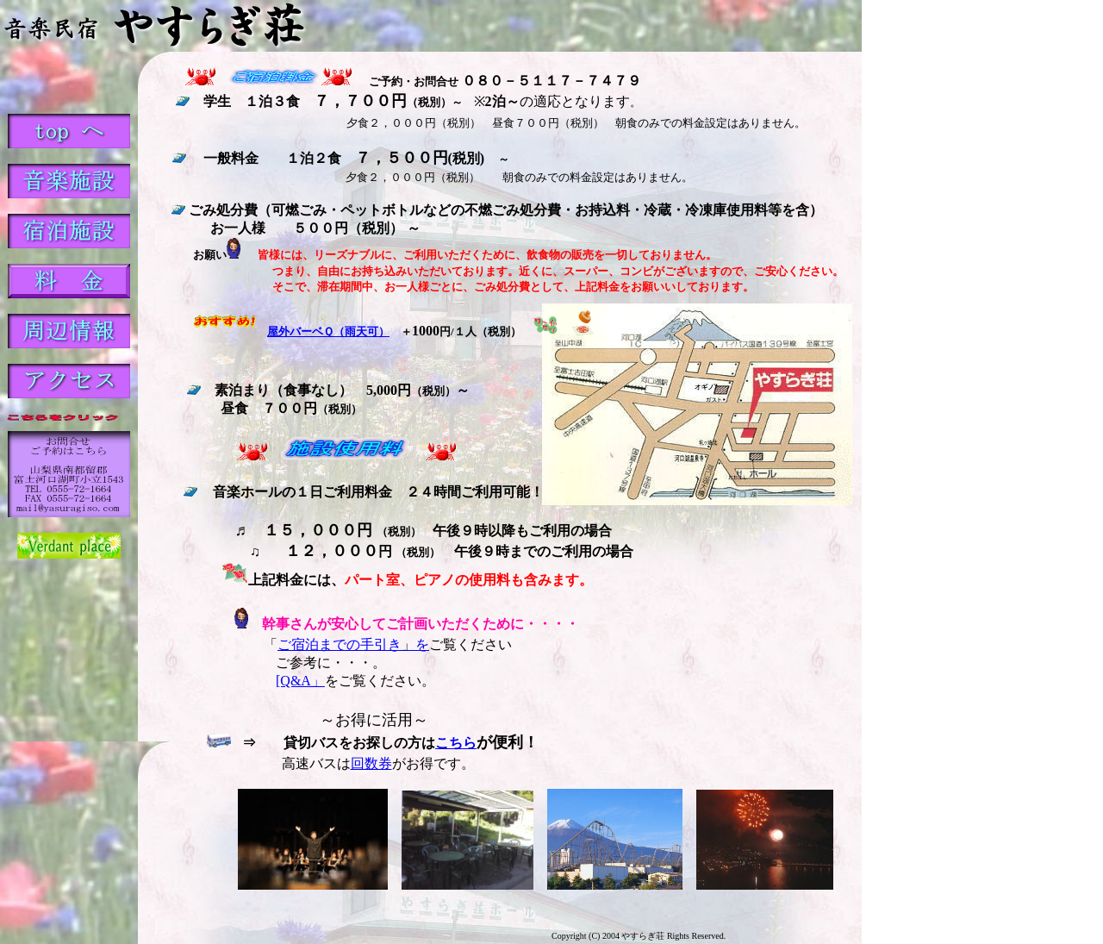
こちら (456, 742)
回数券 (371, 763)
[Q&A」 (300, 680)
